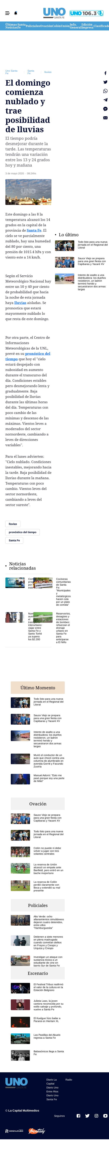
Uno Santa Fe (11, 72)
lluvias (47, 72)
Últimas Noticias (11, 26)
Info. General (75, 26)
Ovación (46, 26)
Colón (56, 26)
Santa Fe (21, 26)
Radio (68, 1079)
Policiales (33, 26)
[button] (7, 13)
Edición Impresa (87, 26)
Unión (65, 26)
